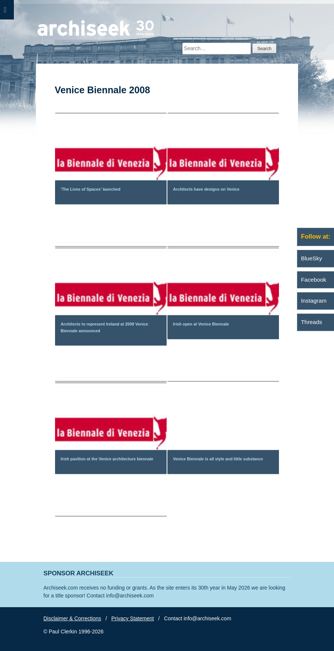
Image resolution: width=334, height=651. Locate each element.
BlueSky (311, 258)
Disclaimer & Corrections (72, 618)
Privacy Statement (132, 618)
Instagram (314, 300)
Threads (311, 322)
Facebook (314, 279)
